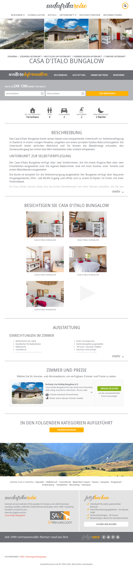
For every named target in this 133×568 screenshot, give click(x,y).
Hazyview (105, 482)
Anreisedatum (42, 93)
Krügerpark (116, 482)
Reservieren (118, 75)
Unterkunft (68, 15)
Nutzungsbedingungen (36, 557)
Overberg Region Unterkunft (88, 57)
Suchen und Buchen (106, 524)
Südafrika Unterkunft (31, 57)
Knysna (95, 482)
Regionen (18, 15)
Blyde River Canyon (81, 482)
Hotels (52, 15)
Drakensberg (48, 485)
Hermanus (86, 485)
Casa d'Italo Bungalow (15, 515)
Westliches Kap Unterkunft (57, 57)
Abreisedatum (83, 93)
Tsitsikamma (61, 485)
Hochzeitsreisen (89, 15)
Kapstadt (40, 482)
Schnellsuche (36, 15)
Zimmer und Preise (99, 75)
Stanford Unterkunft (115, 57)
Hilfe (22, 557)
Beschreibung (60, 75)
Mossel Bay (74, 485)
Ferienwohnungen (66, 430)
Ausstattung (78, 75)
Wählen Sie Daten (109, 388)
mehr (116, 191)
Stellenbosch (51, 482)
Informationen (112, 15)
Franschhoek (65, 482)
